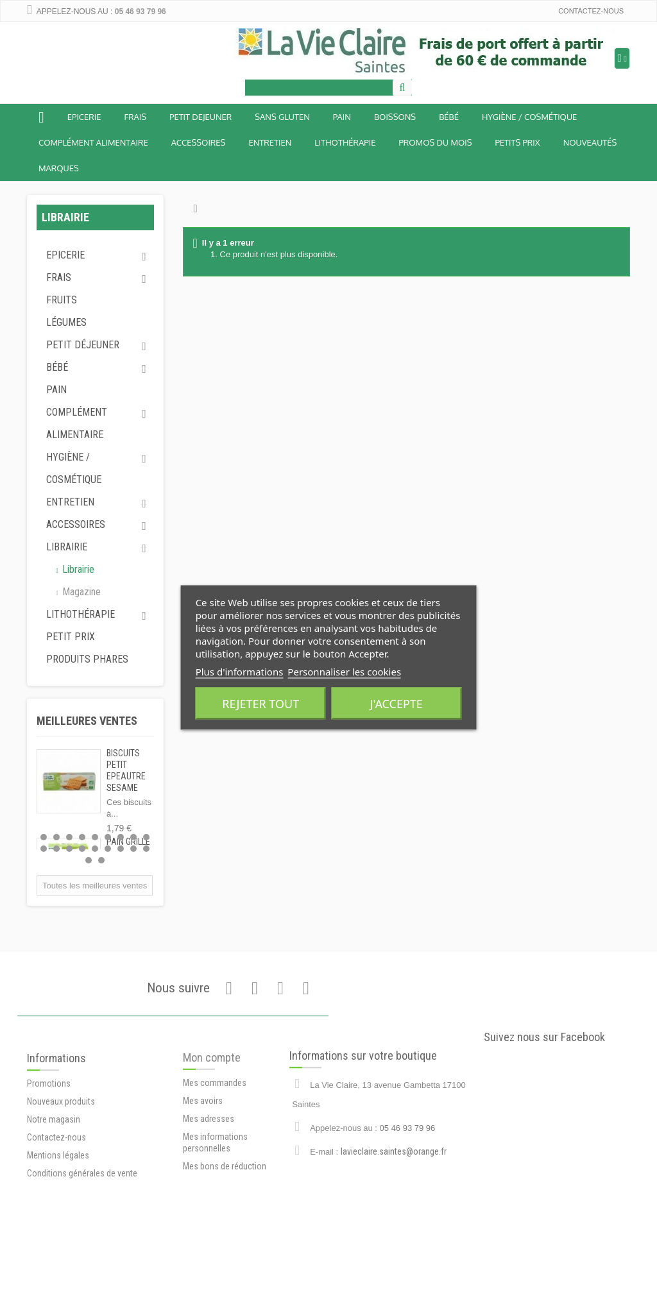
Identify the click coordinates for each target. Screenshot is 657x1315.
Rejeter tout (260, 703)
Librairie (66, 547)
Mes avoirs (203, 1141)
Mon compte (212, 1098)
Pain (342, 117)
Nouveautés (590, 142)
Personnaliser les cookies (344, 671)
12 (69, 848)
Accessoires (198, 142)
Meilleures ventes (87, 720)
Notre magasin (53, 1162)
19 (88, 860)
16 (120, 848)
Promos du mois (435, 142)
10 (43, 848)
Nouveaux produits (61, 1144)
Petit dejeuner (200, 117)
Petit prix (70, 637)
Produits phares (87, 659)
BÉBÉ (449, 117)
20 (101, 860)
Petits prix (517, 142)
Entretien (269, 142)
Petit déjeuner (82, 345)
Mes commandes (214, 1123)
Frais (135, 117)
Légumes (66, 322)
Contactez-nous (591, 11)
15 (108, 848)
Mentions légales (58, 1198)
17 (133, 848)
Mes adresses (208, 1159)
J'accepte (396, 703)
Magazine (80, 592)
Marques (58, 168)
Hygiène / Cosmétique (529, 117)
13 (82, 848)
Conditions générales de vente (82, 1216)
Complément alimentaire (93, 142)
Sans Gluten (282, 117)
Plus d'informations (240, 671)
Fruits (61, 300)
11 (56, 848)
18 (146, 848)
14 (95, 848)
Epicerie (84, 117)
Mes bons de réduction (224, 1206)
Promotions (49, 1126)
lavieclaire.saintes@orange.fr (394, 1189)
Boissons (395, 117)
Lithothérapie (344, 142)
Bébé (57, 367)
